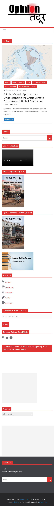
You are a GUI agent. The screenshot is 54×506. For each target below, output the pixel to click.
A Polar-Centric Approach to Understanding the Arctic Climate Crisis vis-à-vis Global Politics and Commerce (24, 99)
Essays (28, 82)
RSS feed (6, 281)
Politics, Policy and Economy (27, 86)
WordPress (7, 286)
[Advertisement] (19, 388)
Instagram (7, 292)
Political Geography (10, 86)
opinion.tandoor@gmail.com (12, 472)
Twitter (6, 297)
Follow (5, 324)
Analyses (7, 82)
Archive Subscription (18, 82)
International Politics (39, 82)
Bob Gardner (23, 90)
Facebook (7, 302)
